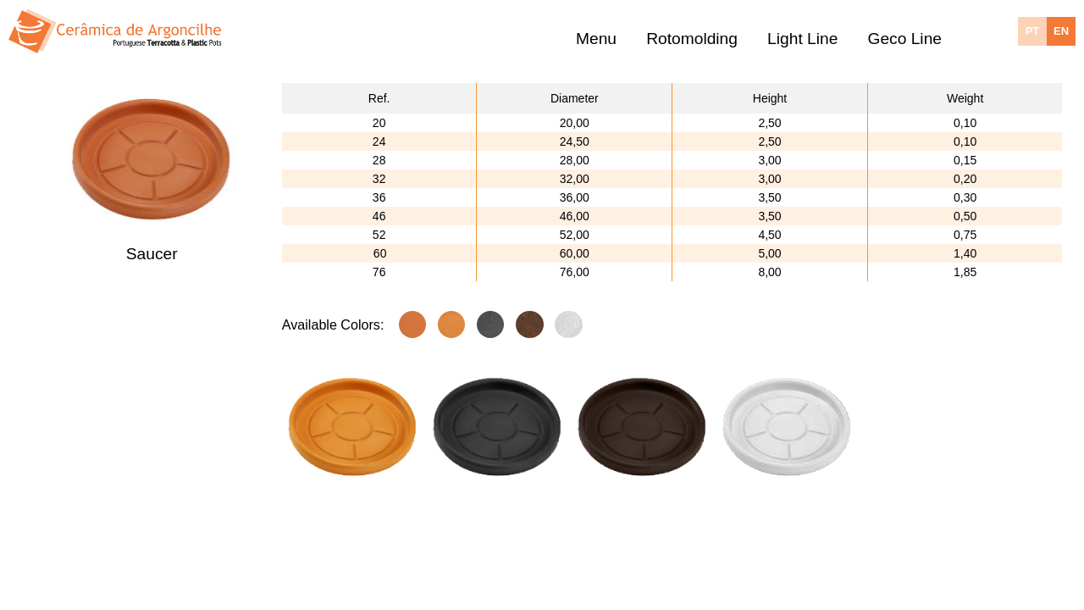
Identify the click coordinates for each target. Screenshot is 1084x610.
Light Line (802, 39)
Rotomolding (692, 39)
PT (1033, 31)
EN (1061, 31)
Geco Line (905, 39)
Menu (596, 39)
